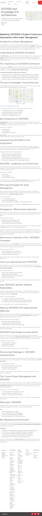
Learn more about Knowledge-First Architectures (9, 106)
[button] (11, 1)
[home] (3, 2)
